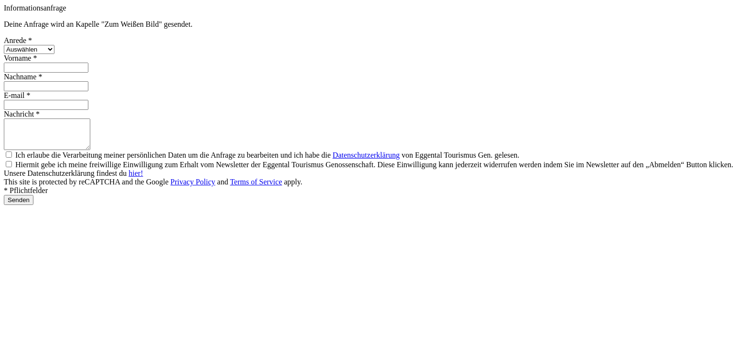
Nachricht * (22, 114)
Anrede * (18, 40)
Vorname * (20, 58)
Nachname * (23, 77)
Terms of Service (256, 187)
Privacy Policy (193, 187)
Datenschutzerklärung (365, 161)
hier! (135, 179)
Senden (19, 205)
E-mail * (17, 95)
